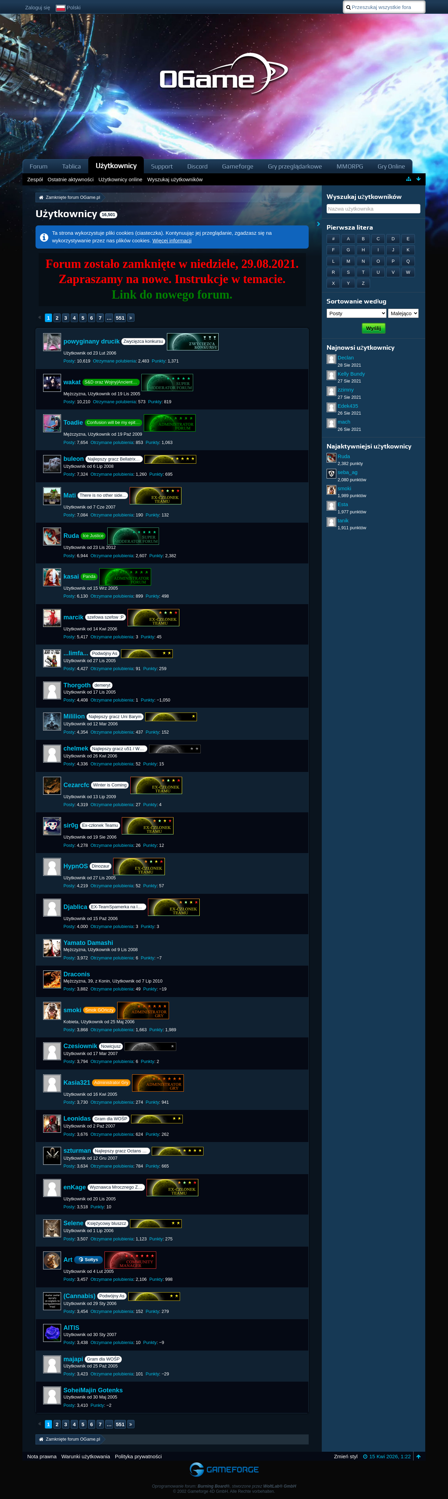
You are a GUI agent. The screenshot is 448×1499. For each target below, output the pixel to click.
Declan (346, 357)
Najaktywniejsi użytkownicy (369, 446)
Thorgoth (77, 685)
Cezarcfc (76, 784)
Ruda (71, 535)
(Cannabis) (79, 1296)
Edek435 (348, 406)
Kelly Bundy (351, 374)
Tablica (71, 166)
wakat (72, 382)
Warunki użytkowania (85, 1456)
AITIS (71, 1327)
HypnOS (75, 866)
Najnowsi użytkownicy (361, 347)
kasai (71, 576)
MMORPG (350, 166)
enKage (74, 1186)
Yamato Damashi (88, 942)
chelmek (75, 748)
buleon (73, 458)
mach (344, 422)
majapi (73, 1359)
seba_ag (348, 472)
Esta (343, 504)
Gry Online (391, 166)
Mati (69, 495)
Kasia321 (76, 1082)
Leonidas (77, 1118)
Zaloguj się (37, 7)
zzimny (346, 390)
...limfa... (75, 653)
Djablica (75, 906)
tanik (343, 520)
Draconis (76, 974)
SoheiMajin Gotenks (93, 1390)
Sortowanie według (357, 301)
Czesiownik (80, 1046)
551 (120, 318)
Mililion (74, 716)
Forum (39, 166)
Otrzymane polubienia (114, 361)
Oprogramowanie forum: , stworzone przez (224, 1486)
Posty (68, 361)
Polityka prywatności (138, 1456)
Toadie (73, 422)
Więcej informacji (171, 240)
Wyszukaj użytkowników (364, 196)
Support (162, 166)
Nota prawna (42, 1456)
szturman (77, 1150)
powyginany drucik (91, 341)
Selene (73, 1223)
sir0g (70, 825)
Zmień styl (345, 1456)
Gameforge (237, 166)
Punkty (158, 361)
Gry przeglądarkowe (295, 166)
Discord (197, 166)
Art (67, 1259)
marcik (73, 616)
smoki (72, 1009)
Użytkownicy (116, 165)
